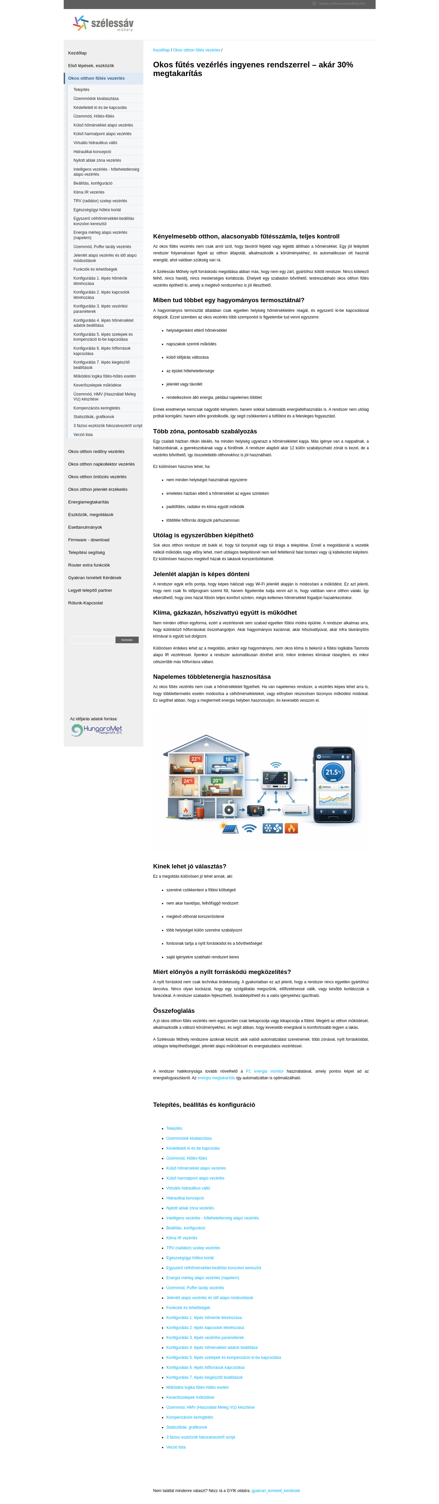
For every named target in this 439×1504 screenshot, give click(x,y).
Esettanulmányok (85, 527)
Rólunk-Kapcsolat (85, 602)
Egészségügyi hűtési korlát (97, 210)
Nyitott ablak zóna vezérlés (97, 160)
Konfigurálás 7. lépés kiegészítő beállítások (102, 365)
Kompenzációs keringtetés (97, 408)
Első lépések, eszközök (91, 65)
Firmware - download (89, 539)
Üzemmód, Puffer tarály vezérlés (102, 246)
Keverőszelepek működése (97, 385)
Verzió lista (83, 434)
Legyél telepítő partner (90, 590)
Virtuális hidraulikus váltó (95, 142)
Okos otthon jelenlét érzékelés (98, 489)
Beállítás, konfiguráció (93, 183)
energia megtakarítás (216, 1078)
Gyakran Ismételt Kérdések (95, 577)
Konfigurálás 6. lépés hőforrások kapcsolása (102, 351)
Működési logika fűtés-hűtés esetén (105, 376)
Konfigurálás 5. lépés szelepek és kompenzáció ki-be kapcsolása (103, 337)
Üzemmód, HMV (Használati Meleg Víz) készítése (105, 397)
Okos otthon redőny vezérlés (96, 451)
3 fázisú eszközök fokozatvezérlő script (108, 425)
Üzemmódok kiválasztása (96, 98)
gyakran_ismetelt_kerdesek (276, 1490)
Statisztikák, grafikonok (94, 416)
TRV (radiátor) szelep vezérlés (100, 201)
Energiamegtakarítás (88, 501)
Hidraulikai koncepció (92, 151)
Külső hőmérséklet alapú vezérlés (103, 125)
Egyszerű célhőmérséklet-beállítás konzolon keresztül (104, 221)
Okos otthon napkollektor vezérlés (101, 464)
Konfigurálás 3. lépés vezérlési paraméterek (101, 309)
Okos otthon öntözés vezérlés (97, 476)
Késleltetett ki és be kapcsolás (100, 107)
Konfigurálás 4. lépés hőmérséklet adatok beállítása (104, 323)
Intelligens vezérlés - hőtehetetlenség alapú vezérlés (106, 172)
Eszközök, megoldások (90, 514)
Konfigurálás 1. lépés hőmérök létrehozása (100, 281)
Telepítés (82, 89)
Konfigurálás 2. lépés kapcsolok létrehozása (102, 295)
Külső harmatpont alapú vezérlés (103, 134)
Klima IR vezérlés (89, 192)
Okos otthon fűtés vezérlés (96, 78)
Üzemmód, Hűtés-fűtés (94, 116)
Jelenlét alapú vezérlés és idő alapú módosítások (105, 258)
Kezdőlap (77, 52)
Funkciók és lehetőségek (95, 269)
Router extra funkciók (89, 565)
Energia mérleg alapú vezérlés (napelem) (100, 235)
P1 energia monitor (265, 1071)
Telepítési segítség (86, 552)
